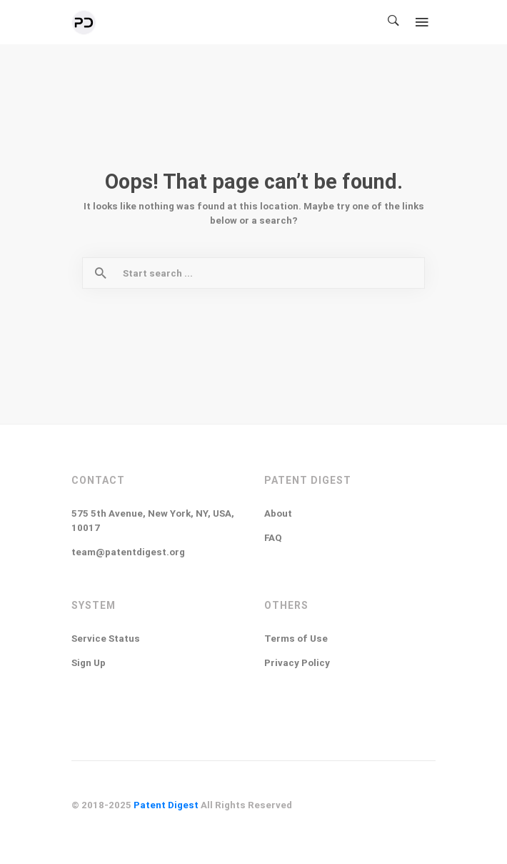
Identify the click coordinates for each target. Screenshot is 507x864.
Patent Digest (166, 805)
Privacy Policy (297, 662)
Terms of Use (296, 638)
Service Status (105, 638)
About (278, 513)
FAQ (273, 537)
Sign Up (88, 662)
